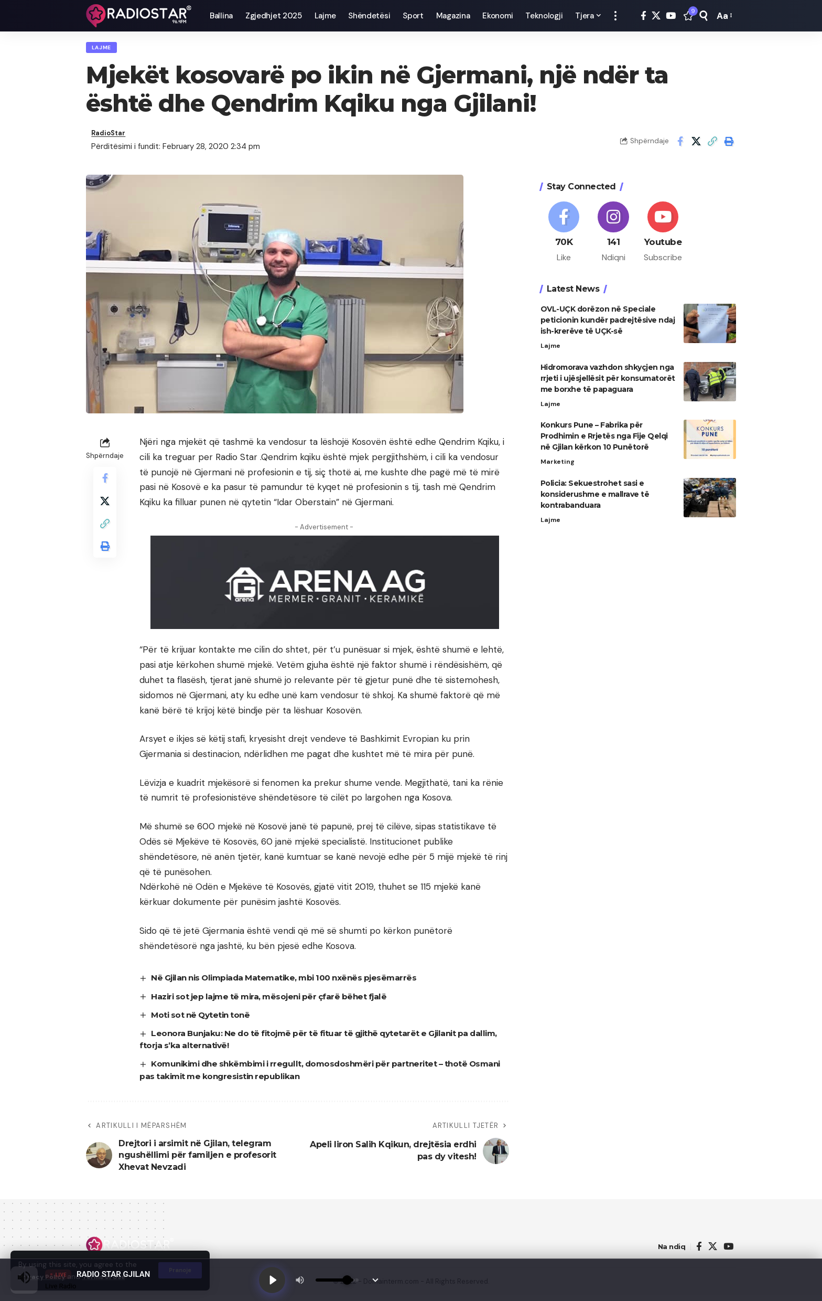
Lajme (104, 49)
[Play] (273, 1279)
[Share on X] (696, 145)
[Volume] (340, 1279)
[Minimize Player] (378, 1279)
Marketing (558, 464)
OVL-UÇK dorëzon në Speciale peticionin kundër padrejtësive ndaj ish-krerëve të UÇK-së (607, 321)
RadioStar (111, 138)
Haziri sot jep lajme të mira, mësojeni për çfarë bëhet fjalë (276, 1002)
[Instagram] (613, 232)
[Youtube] (663, 232)
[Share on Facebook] (680, 145)
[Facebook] (643, 16)
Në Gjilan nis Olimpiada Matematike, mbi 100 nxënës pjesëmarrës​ (291, 983)
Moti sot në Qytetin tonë (204, 1020)
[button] (615, 15)
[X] (656, 16)
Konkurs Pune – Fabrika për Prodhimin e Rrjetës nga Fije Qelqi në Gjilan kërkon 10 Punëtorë (604, 438)
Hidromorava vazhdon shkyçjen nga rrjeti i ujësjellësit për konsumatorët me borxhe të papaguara (607, 380)
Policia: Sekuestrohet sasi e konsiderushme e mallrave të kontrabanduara (595, 497)
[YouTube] (670, 16)
